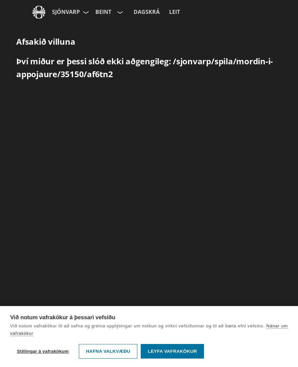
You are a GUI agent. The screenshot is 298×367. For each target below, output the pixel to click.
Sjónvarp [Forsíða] (66, 12)
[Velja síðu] (85, 12)
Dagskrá (147, 12)
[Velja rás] (119, 12)
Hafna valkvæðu (108, 351)
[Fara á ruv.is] (38, 12)
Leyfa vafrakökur (172, 351)
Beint (103, 12)
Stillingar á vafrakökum (43, 351)
